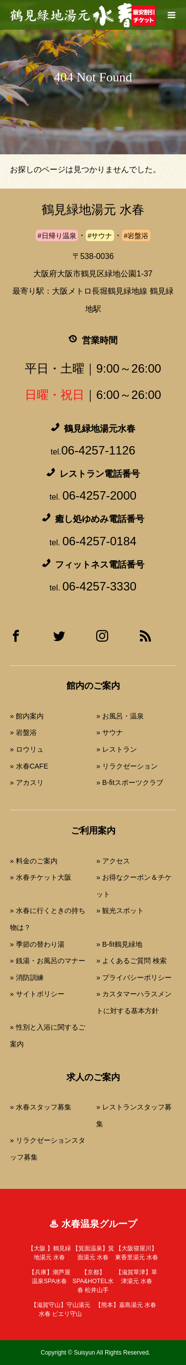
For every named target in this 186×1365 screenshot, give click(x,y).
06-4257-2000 (99, 495)
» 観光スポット (120, 910)
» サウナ (109, 732)
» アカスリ (27, 782)
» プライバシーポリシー (134, 977)
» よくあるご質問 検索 (131, 961)
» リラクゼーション (127, 766)
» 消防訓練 (27, 977)
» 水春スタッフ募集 (40, 1107)
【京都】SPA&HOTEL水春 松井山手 (93, 1281)
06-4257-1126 (98, 450)
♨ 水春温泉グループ (92, 1224)
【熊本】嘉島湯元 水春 (125, 1304)
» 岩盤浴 (23, 732)
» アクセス (113, 861)
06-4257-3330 (99, 586)
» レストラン (116, 749)
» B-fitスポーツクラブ (129, 782)
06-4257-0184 (99, 541)
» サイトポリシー (37, 994)
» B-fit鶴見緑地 (119, 944)
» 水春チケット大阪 (40, 877)
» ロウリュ (27, 749)
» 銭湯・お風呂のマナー (47, 961)
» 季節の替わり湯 (37, 944)
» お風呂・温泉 (120, 716)
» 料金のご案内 (34, 861)
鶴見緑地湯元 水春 (93, 209)
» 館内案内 (27, 716)
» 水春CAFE (29, 766)
